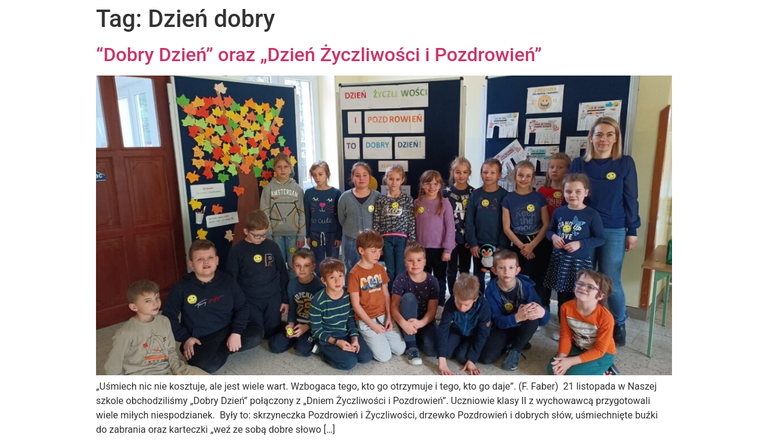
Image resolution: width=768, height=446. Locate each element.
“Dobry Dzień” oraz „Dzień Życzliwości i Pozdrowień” (319, 54)
